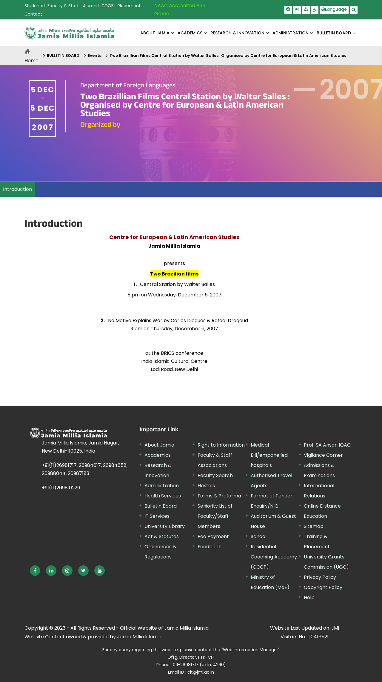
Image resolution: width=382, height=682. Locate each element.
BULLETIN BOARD (334, 33)
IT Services (157, 516)
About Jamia (155, 33)
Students (33, 6)
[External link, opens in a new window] (35, 570)
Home (31, 60)
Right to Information (221, 445)
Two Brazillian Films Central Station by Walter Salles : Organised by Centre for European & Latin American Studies (228, 55)
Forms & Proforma (219, 495)
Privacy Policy (320, 577)
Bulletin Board (160, 506)
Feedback (209, 546)
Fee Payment (213, 536)
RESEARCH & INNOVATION (237, 33)
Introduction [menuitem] (17, 189)
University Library (164, 526)
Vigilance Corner (323, 455)
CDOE (107, 6)
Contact (33, 14)
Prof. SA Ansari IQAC (327, 445)
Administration (161, 485)
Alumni (90, 6)
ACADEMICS (190, 33)
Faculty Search (215, 475)
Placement (129, 6)
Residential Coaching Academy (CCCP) (274, 556)
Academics (157, 455)
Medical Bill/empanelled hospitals (269, 455)
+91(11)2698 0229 (61, 487)
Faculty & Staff (63, 6)
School (259, 536)
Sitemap (314, 526)
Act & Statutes (161, 536)
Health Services (162, 495)
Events (94, 55)
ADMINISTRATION (290, 33)
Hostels (206, 485)
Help (309, 597)
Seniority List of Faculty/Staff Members (215, 516)
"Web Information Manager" (250, 650)
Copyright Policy (323, 587)
